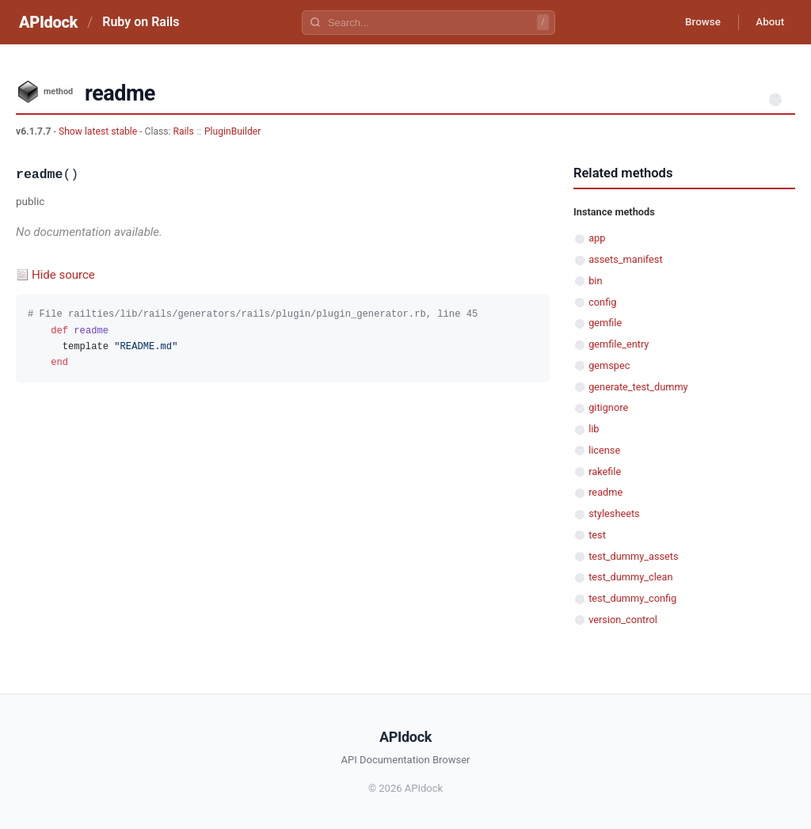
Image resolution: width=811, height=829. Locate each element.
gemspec (609, 365)
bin (595, 281)
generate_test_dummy (637, 387)
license (604, 450)
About (767, 22)
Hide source (63, 275)
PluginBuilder (232, 131)
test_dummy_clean (630, 577)
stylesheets (614, 513)
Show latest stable (99, 131)
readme (605, 492)
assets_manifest (625, 259)
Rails (183, 131)
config (602, 302)
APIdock (48, 22)
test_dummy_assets (633, 556)
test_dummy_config (632, 598)
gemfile (605, 323)
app (596, 238)
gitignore (608, 407)
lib (593, 429)
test (597, 535)
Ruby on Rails (140, 21)
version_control (622, 620)
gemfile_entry (618, 344)
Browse (695, 22)
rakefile (604, 471)
